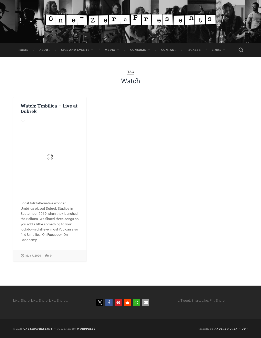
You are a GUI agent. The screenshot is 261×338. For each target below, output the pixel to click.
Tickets (194, 50)
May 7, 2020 (33, 255)
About (44, 50)
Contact (168, 50)
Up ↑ (245, 328)
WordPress (86, 328)
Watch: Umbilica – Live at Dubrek (49, 108)
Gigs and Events (75, 50)
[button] (99, 302)
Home (23, 50)
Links (216, 50)
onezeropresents (38, 328)
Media (110, 50)
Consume (138, 50)
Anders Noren (226, 328)
